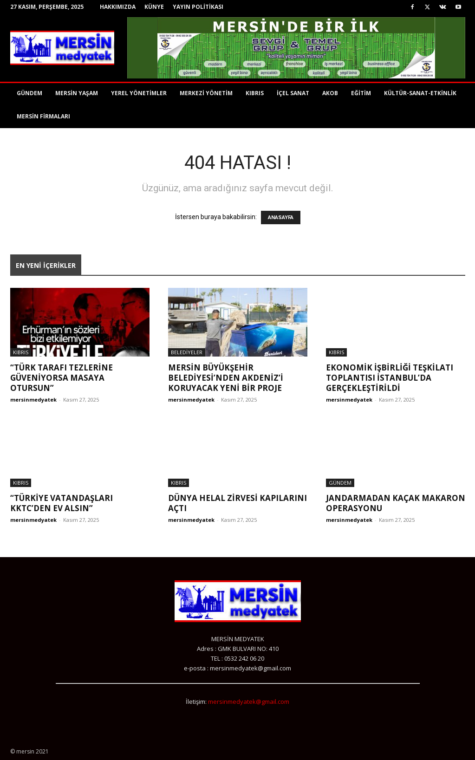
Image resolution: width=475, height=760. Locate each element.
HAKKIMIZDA (118, 7)
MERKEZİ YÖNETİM (206, 93)
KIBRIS (255, 93)
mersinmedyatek (33, 399)
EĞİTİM (361, 93)
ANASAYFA (280, 217)
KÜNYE (154, 7)
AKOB (330, 93)
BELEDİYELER (186, 352)
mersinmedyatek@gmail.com (248, 701)
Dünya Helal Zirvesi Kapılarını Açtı (237, 503)
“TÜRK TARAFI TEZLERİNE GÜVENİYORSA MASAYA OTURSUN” (61, 377)
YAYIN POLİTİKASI (198, 7)
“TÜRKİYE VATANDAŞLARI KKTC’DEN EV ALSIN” (61, 503)
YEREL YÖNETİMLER (139, 93)
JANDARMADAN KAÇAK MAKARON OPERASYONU (395, 503)
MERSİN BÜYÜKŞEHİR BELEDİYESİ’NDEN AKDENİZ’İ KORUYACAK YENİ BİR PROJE (225, 377)
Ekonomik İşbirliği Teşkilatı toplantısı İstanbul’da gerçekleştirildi (389, 377)
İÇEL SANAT (293, 93)
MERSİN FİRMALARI (43, 116)
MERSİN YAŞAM (76, 93)
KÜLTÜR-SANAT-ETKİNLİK (420, 93)
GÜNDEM (29, 93)
